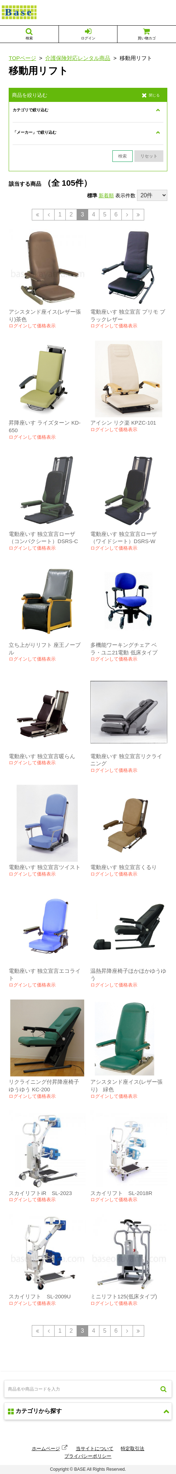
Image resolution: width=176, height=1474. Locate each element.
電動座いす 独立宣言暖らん (42, 756)
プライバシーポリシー (87, 1456)
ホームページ (46, 1448)
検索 (122, 156)
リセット (149, 156)
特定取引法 (132, 1448)
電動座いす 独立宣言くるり (123, 867)
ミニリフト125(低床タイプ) (123, 1296)
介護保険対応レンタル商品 (77, 58)
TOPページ (22, 58)
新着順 (106, 195)
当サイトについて (94, 1448)
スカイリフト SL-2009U (39, 1296)
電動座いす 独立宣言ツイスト (45, 867)
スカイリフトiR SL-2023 (40, 1193)
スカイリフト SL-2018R (121, 1193)
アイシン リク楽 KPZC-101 (123, 423)
